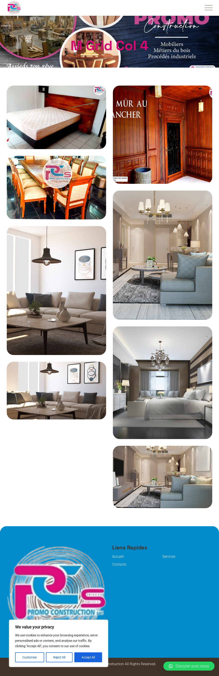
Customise (29, 657)
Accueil (118, 556)
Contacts (119, 564)
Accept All (88, 657)
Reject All (59, 657)
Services (168, 556)
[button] (188, 666)
